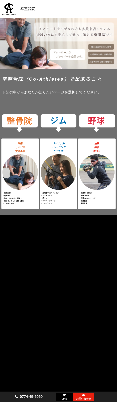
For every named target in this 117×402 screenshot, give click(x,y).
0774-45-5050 (31, 397)
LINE (64, 398)
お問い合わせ (83, 398)
